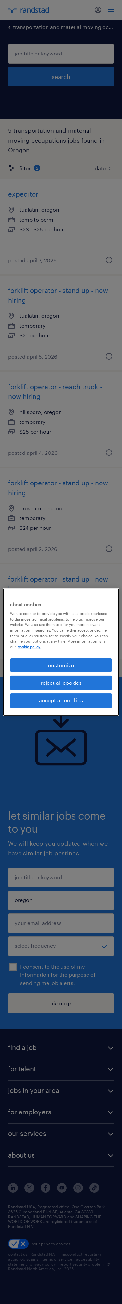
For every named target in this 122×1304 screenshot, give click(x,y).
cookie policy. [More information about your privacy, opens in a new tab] (29, 647)
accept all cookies (61, 700)
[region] (61, 652)
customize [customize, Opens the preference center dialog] (61, 665)
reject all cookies (61, 683)
